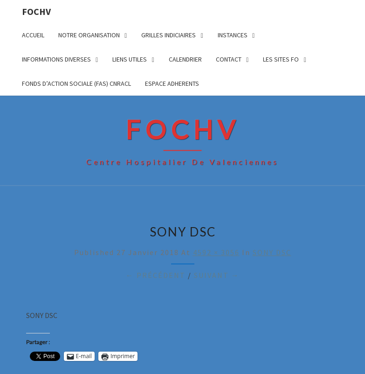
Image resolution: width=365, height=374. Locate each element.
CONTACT (228, 59)
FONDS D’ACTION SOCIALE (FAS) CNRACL (76, 83)
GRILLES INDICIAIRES (168, 35)
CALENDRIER (185, 59)
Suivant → (217, 275)
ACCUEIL (33, 35)
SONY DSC (272, 252)
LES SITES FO (281, 59)
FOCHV (36, 11)
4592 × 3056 (216, 252)
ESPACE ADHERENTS (172, 83)
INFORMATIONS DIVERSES (56, 59)
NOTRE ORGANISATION (89, 35)
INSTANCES (233, 35)
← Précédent (156, 275)
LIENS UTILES (129, 59)
